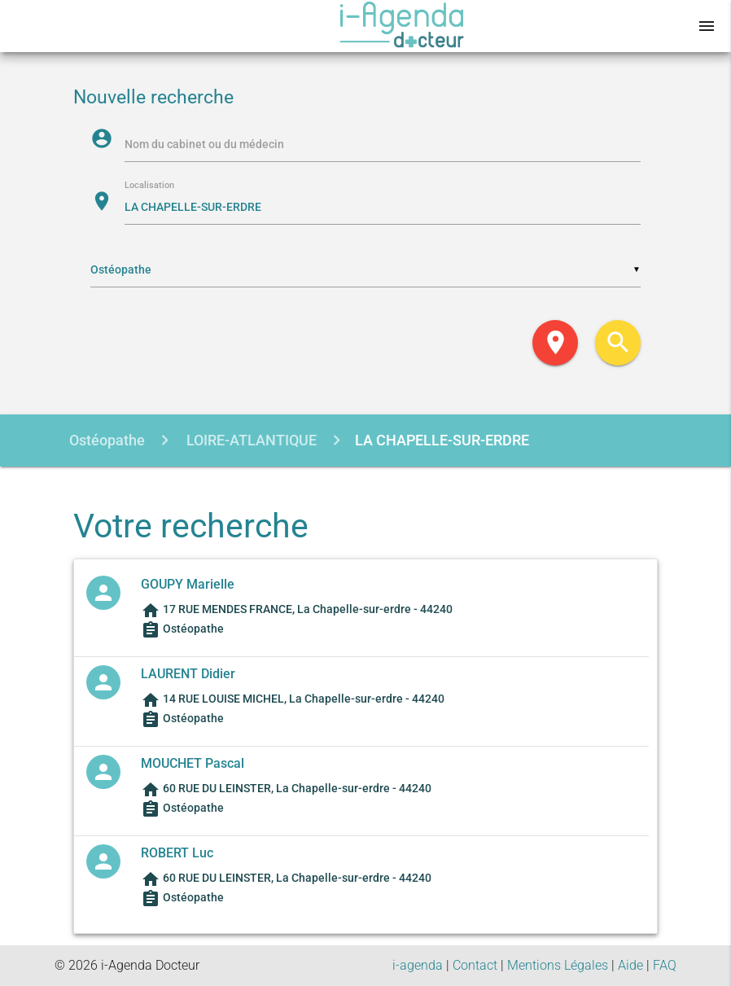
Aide (630, 965)
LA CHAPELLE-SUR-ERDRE (442, 440)
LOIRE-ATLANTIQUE (250, 440)
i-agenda (417, 965)
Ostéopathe (107, 440)
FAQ (664, 965)
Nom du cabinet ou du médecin (204, 144)
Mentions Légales (557, 965)
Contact (475, 965)
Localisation (149, 186)
